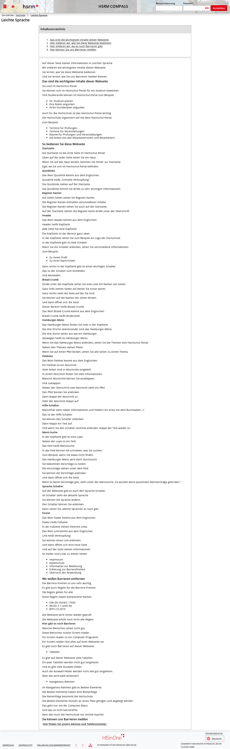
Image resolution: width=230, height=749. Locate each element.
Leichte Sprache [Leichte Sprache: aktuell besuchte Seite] (39, 15)
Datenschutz (25, 744)
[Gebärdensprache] (83, 745)
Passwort (188, 3)
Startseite (20, 15)
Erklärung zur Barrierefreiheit (54, 744)
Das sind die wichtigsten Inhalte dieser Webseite (79, 39)
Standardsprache (214, 733)
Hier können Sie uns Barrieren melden (73, 49)
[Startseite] (13, 6)
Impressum (8, 744)
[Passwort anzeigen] (207, 8)
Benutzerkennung (165, 3)
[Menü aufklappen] (4, 6)
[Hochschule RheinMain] (30, 6)
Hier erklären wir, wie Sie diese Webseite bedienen (80, 43)
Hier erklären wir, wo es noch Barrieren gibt (76, 46)
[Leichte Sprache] (76, 745)
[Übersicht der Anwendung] (90, 745)
